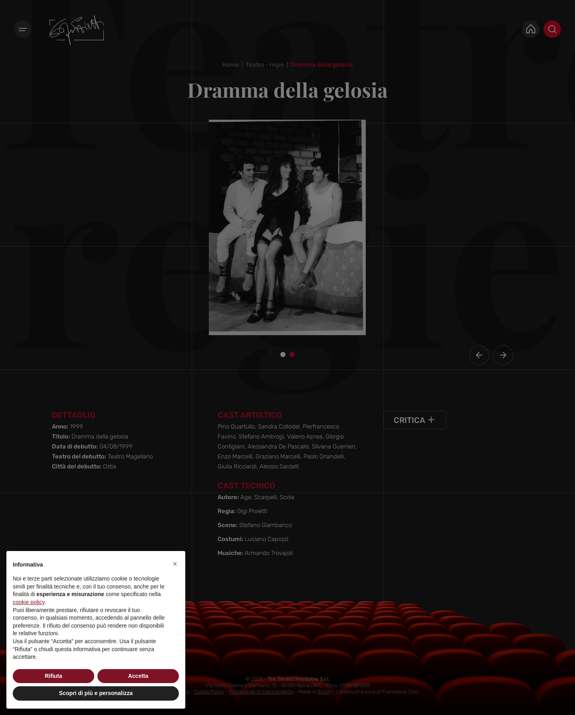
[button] (175, 563)
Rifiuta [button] (53, 676)
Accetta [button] (138, 676)
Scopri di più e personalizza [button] (96, 693)
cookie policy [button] (28, 602)
